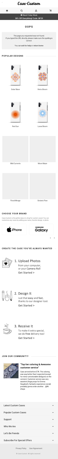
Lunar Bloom (43, 126)
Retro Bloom (42, 89)
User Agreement (35, 448)
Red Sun (15, 126)
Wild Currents (15, 163)
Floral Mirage (15, 201)
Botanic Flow (43, 201)
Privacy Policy (21, 448)
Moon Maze (42, 163)
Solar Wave (15, 89)
